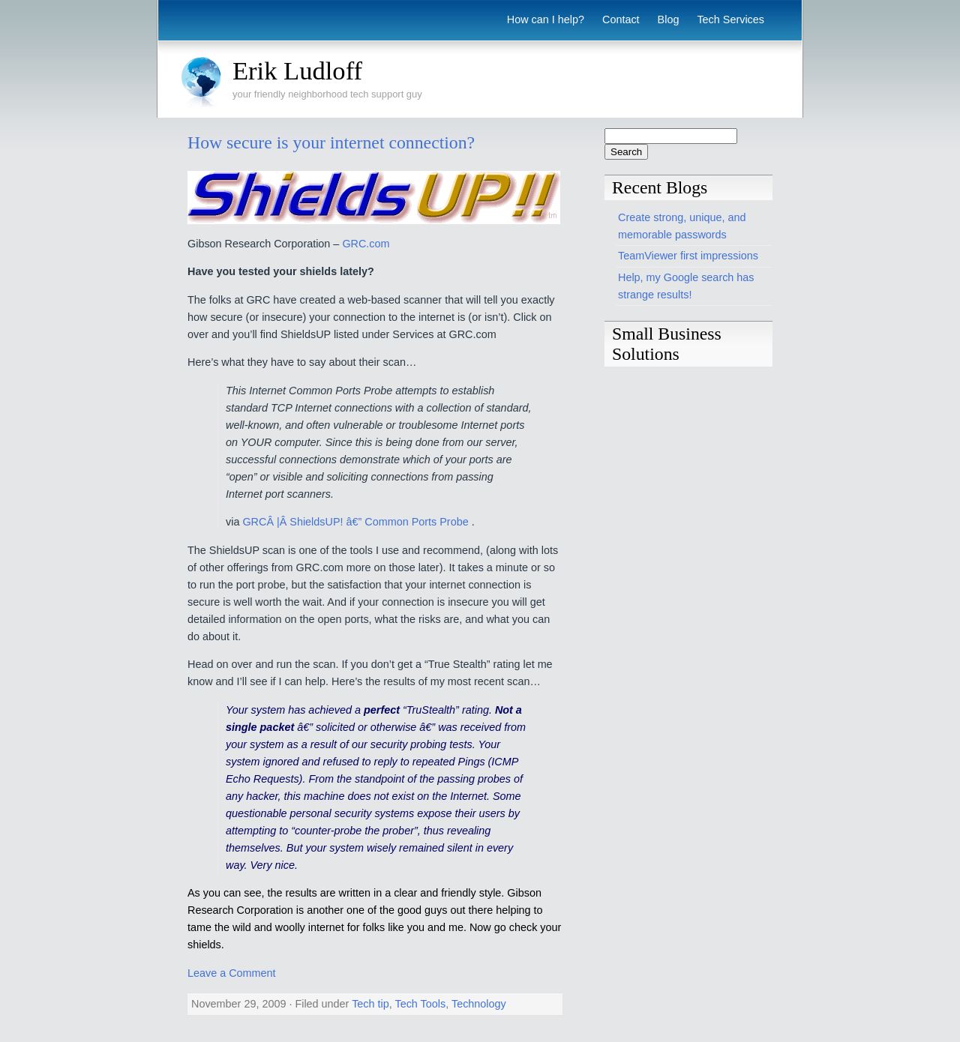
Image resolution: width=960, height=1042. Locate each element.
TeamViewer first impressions (688, 256)
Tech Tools (420, 1004)
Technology (479, 1004)
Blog (669, 19)
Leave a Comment (232, 973)
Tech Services (730, 19)
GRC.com (365, 244)
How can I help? (545, 19)
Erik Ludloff (297, 70)
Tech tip (370, 1004)
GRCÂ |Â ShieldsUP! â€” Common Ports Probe (356, 522)
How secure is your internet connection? (331, 142)
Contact (621, 19)
